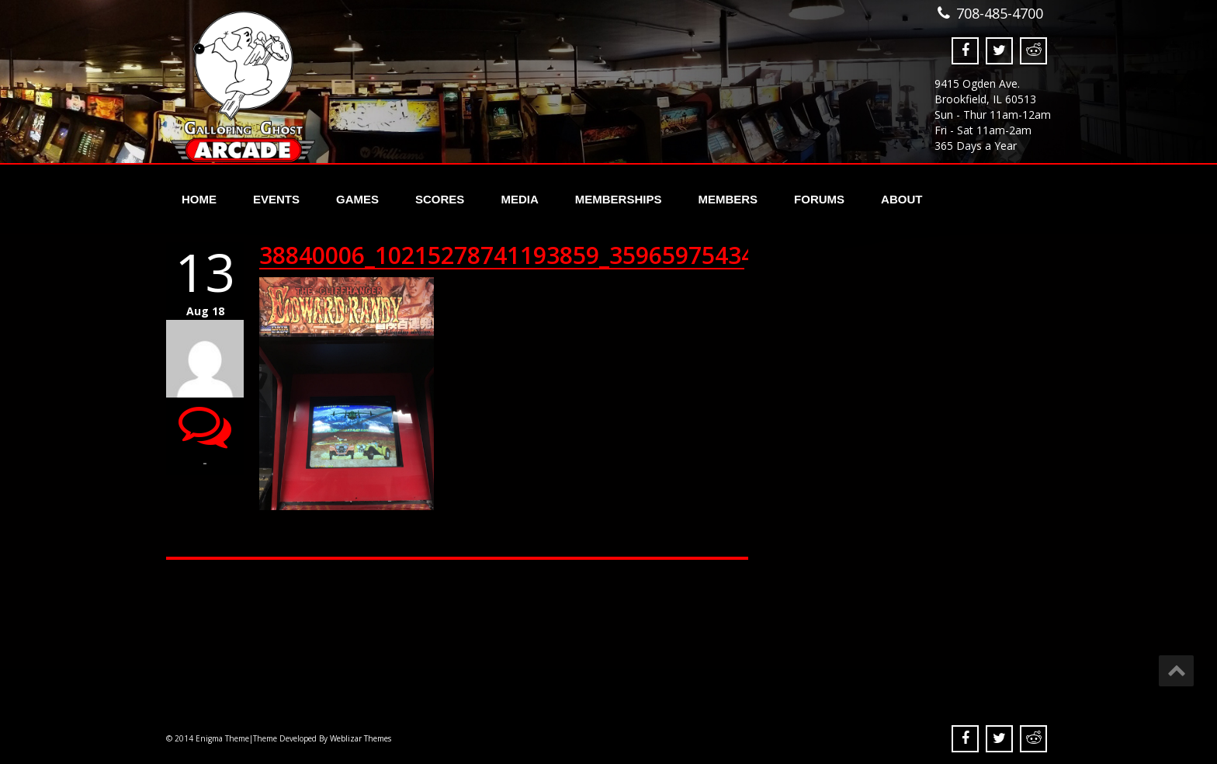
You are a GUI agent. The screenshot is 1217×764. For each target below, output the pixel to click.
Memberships (618, 199)
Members (728, 199)
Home (199, 199)
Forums (819, 199)
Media (519, 199)
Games (357, 199)
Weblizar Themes (360, 738)
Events (276, 199)
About (901, 199)
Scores (439, 199)
